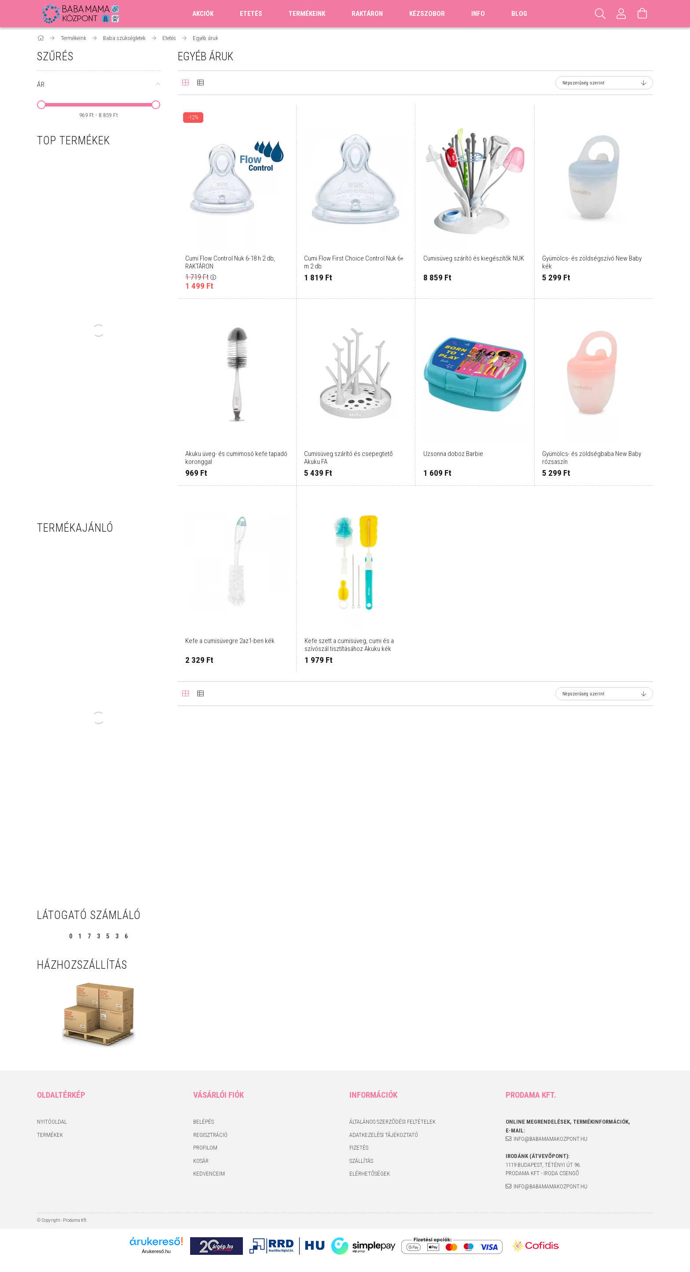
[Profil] (621, 13)
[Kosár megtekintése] (642, 13)
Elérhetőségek (369, 1173)
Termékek (50, 1135)
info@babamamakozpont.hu (550, 1139)
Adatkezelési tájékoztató (383, 1135)
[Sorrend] (604, 83)
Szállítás (361, 1161)
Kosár (201, 1161)
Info (478, 14)
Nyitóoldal (52, 1121)
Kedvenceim (209, 1173)
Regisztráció (210, 1135)
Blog (519, 14)
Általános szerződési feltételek (392, 1121)
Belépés (203, 1121)
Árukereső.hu (156, 1251)
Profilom (205, 1147)
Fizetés (358, 1147)
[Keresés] (600, 13)
